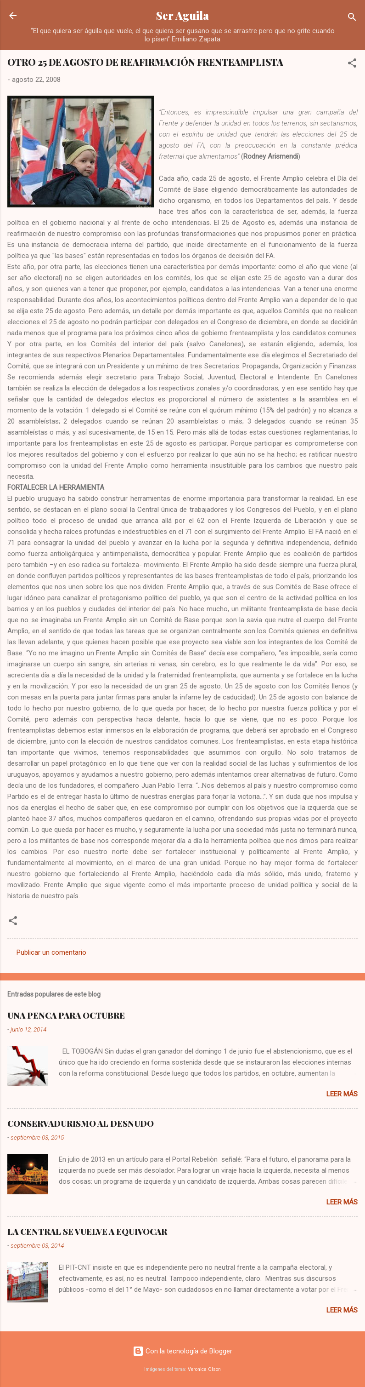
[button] (352, 64)
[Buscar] (352, 19)
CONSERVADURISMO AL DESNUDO (80, 1123)
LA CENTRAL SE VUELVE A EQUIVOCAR (87, 1231)
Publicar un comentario (51, 952)
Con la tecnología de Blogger (182, 1351)
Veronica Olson (204, 1369)
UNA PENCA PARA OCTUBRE (66, 1015)
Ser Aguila (182, 15)
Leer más (342, 1094)
